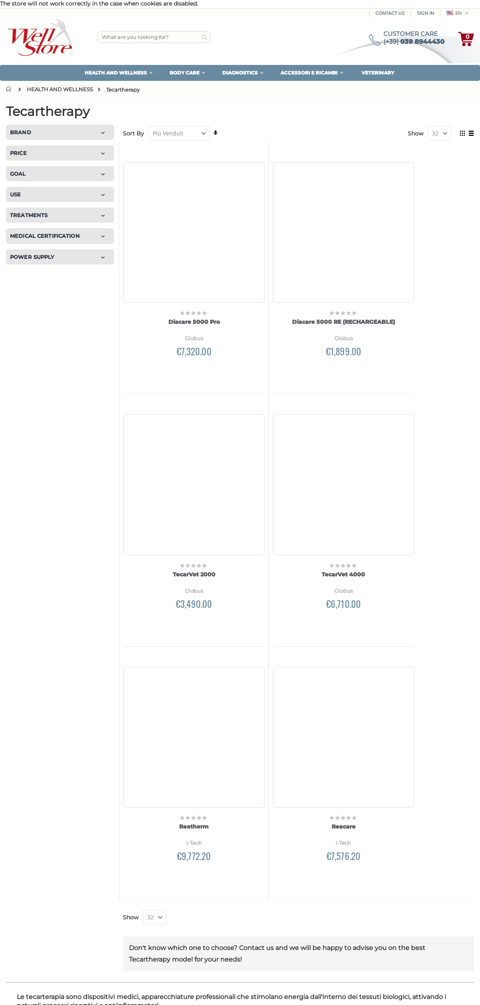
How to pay (148, 866)
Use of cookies (392, 897)
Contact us (29, 925)
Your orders (269, 876)
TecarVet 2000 (343, 262)
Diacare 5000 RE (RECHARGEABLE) (254, 266)
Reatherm (343, 454)
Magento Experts (76, 991)
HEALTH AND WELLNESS (60, 89)
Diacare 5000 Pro (164, 262)
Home (10, 89)
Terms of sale (390, 917)
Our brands (29, 905)
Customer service (277, 897)
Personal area (272, 866)
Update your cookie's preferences (418, 907)
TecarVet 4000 (433, 262)
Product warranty (396, 876)
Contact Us (390, 13)
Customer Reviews (40, 884)
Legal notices (390, 928)
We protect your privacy (406, 886)
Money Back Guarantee (404, 866)
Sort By (133, 133)
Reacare (433, 454)
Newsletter (268, 886)
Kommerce (41, 991)
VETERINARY (377, 73)
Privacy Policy (357, 805)
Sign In (425, 13)
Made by (17, 991)
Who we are (28, 874)
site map (26, 894)
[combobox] (153, 37)
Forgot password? (278, 907)
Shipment (145, 876)
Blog (19, 915)
